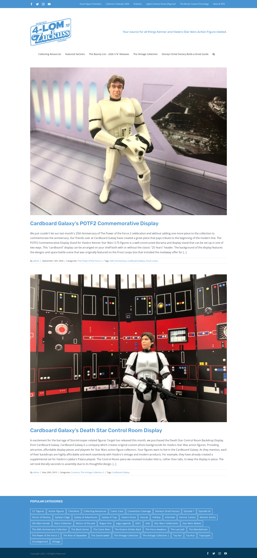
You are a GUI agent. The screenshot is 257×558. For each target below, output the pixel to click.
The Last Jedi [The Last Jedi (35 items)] (178, 529)
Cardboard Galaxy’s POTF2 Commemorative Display (94, 223)
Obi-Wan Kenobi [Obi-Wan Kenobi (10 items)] (41, 523)
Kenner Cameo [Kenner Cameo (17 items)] (187, 517)
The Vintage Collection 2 (92, 472)
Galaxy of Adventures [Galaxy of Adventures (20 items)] (85, 517)
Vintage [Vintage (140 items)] (56, 541)
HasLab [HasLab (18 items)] (144, 517)
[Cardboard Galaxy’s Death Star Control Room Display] (128, 348)
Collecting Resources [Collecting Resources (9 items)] (95, 511)
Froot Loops (152, 260)
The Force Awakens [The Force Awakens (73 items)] (155, 529)
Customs (75, 472)
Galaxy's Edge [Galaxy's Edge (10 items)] (62, 517)
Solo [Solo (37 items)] (147, 523)
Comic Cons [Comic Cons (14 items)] (117, 511)
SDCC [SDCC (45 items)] (138, 523)
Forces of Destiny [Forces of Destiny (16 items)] (41, 517)
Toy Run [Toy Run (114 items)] (190, 535)
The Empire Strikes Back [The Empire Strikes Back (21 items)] (128, 529)
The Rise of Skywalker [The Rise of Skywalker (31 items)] (75, 535)
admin (36, 260)
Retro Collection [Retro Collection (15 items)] (63, 523)
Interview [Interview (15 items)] (170, 517)
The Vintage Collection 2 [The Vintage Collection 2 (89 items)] (156, 535)
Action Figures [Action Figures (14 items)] (56, 511)
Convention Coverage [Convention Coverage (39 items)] (139, 511)
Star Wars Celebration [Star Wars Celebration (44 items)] (166, 523)
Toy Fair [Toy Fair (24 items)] (177, 535)
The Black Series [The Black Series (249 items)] (80, 529)
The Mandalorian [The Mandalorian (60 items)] (198, 529)
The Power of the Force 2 (90, 260)
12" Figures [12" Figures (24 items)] (38, 511)
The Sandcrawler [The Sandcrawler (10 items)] (100, 535)
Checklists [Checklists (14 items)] (73, 511)
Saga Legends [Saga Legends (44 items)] (123, 523)
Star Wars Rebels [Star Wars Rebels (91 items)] (192, 523)
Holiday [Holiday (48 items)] (156, 517)
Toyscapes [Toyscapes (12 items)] (204, 535)
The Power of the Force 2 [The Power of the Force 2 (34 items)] (45, 535)
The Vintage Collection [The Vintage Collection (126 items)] (126, 535)
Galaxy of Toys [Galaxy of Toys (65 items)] (109, 517)
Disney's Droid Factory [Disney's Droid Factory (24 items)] (167, 511)
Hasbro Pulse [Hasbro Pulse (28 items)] (128, 517)
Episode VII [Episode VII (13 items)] (205, 511)
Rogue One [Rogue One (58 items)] (105, 523)
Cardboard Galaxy (136, 260)
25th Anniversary (118, 260)
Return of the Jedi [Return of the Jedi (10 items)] (85, 523)
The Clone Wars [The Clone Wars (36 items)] (101, 529)
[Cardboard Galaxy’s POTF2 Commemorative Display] (128, 141)
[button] (214, 54)
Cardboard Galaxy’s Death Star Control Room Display (96, 430)
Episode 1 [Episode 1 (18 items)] (189, 511)
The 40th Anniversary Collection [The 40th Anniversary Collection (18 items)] (49, 529)
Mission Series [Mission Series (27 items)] (208, 517)
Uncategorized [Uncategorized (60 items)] (40, 541)
